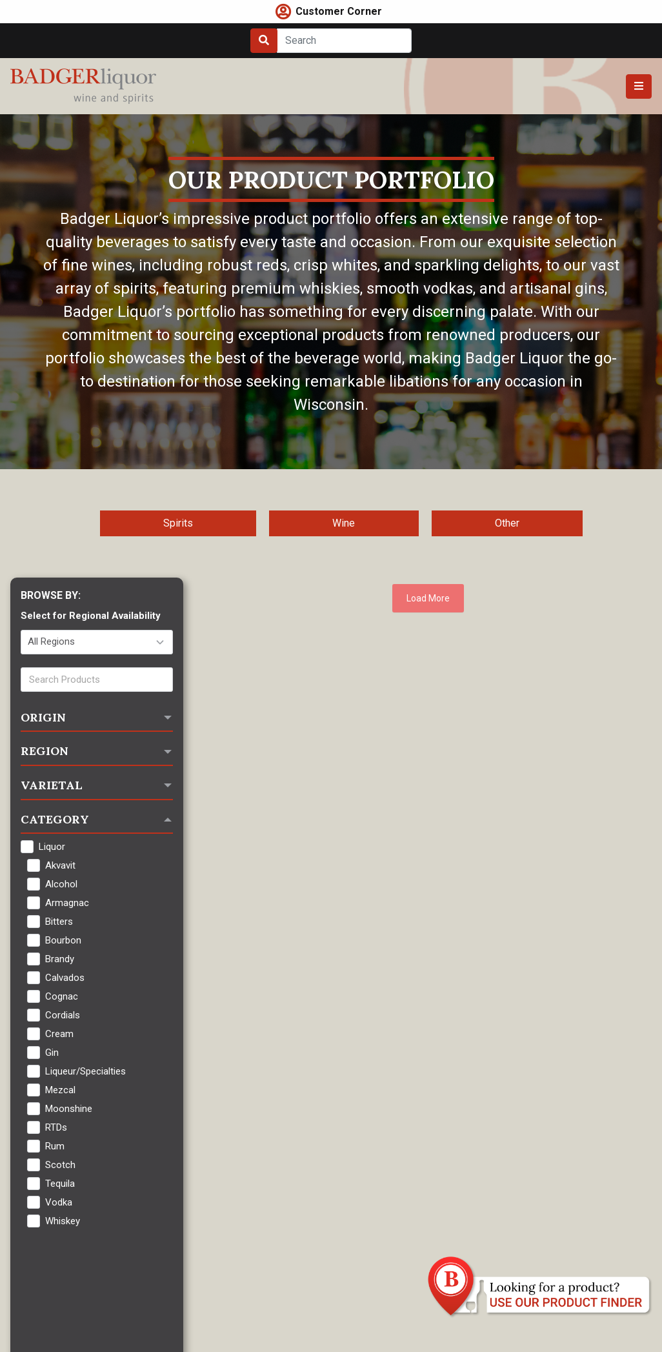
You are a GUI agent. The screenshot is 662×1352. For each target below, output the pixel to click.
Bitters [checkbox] (59, 921)
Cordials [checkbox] (62, 1015)
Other (507, 523)
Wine (343, 523)
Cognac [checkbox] (61, 996)
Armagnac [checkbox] (67, 903)
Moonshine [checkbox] (68, 1109)
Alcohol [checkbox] (61, 884)
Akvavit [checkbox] (60, 865)
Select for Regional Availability (91, 615)
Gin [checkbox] (52, 1052)
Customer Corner (339, 11)
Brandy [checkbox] (59, 959)
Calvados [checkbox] (65, 978)
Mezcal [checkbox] (60, 1090)
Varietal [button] (52, 785)
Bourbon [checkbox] (63, 940)
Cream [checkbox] (59, 1034)
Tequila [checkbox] (60, 1183)
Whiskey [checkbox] (62, 1221)
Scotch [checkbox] (60, 1165)
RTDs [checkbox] (56, 1127)
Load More (428, 598)
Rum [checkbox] (55, 1146)
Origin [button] (43, 717)
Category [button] (55, 819)
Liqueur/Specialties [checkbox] (85, 1071)
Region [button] (44, 750)
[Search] (344, 40)
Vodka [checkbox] (58, 1202)
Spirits (178, 523)
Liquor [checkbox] (52, 847)
